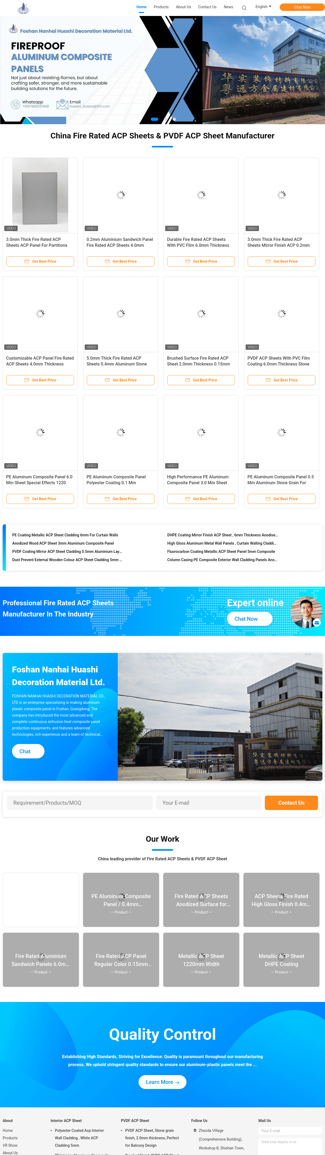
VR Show (10, 1145)
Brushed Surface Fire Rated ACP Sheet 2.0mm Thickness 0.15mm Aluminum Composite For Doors (198, 364)
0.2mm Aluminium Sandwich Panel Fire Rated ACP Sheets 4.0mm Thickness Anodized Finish (120, 245)
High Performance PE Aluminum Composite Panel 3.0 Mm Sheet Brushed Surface (198, 482)
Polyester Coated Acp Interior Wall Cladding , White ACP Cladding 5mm (79, 1138)
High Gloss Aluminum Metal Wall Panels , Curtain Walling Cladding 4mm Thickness (222, 544)
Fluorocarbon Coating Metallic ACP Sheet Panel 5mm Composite (221, 552)
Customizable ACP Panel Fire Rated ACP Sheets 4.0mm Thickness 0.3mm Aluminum (40, 364)
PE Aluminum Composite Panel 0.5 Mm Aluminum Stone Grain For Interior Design (280, 482)
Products (10, 1138)
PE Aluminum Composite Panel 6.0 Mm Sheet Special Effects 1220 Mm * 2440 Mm (39, 482)
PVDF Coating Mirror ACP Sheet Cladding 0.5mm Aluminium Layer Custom (67, 552)
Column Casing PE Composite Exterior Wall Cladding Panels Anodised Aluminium (222, 560)
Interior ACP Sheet (66, 1121)
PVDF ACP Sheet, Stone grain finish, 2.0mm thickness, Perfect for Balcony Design (152, 1138)
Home (8, 1130)
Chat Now (302, 7)
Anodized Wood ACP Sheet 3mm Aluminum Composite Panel (63, 544)
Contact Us (291, 803)
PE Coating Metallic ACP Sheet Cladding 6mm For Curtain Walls (65, 536)
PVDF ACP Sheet (135, 1121)
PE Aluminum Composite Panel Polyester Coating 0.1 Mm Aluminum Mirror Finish (116, 482)
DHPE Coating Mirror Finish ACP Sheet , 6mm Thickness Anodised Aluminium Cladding (222, 536)
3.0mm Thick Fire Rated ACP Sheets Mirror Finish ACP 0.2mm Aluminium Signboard (278, 245)
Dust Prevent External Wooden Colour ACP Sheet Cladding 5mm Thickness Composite (67, 560)
